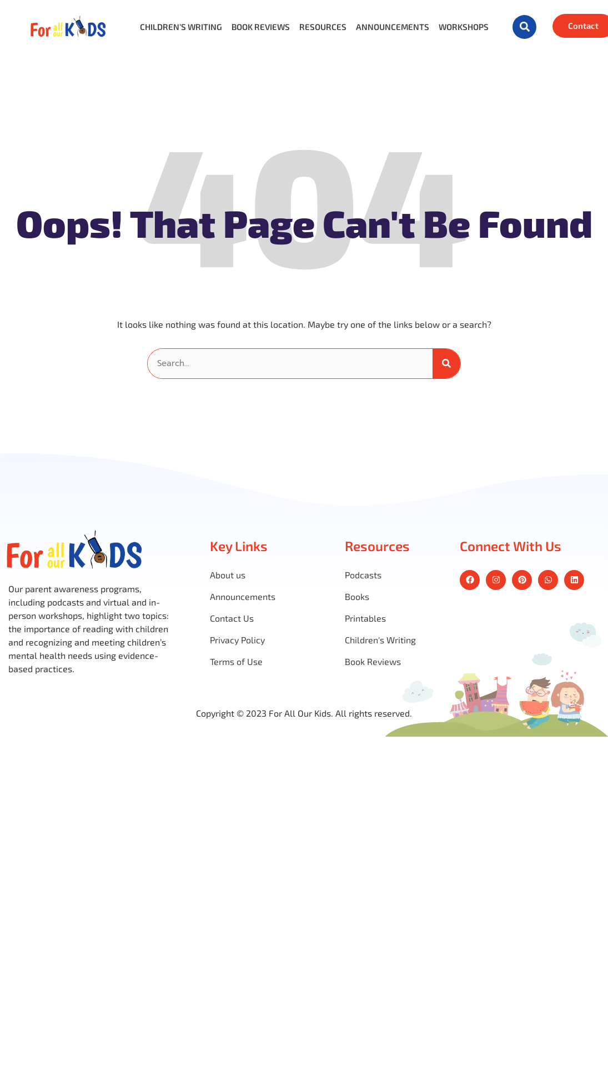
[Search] (446, 363)
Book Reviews (261, 27)
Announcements (392, 27)
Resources (322, 27)
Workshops (464, 27)
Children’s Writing (181, 27)
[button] (524, 27)
